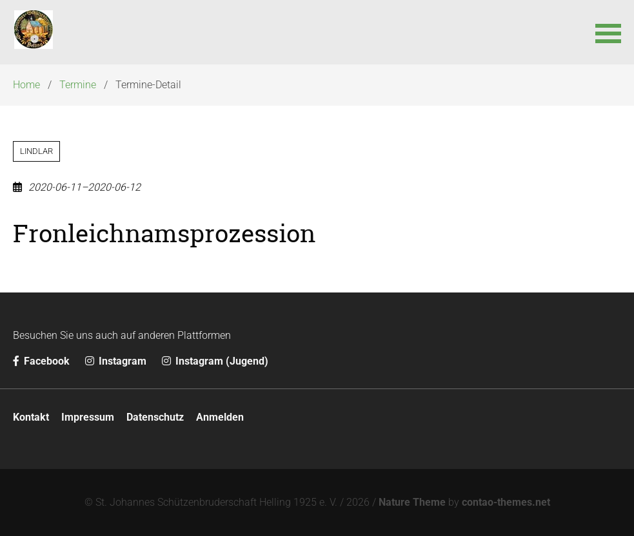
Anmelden (220, 417)
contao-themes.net (506, 502)
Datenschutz (155, 417)
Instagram (117, 361)
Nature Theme (412, 502)
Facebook (42, 361)
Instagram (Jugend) (215, 361)
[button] (608, 32)
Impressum (87, 417)
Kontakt (31, 417)
